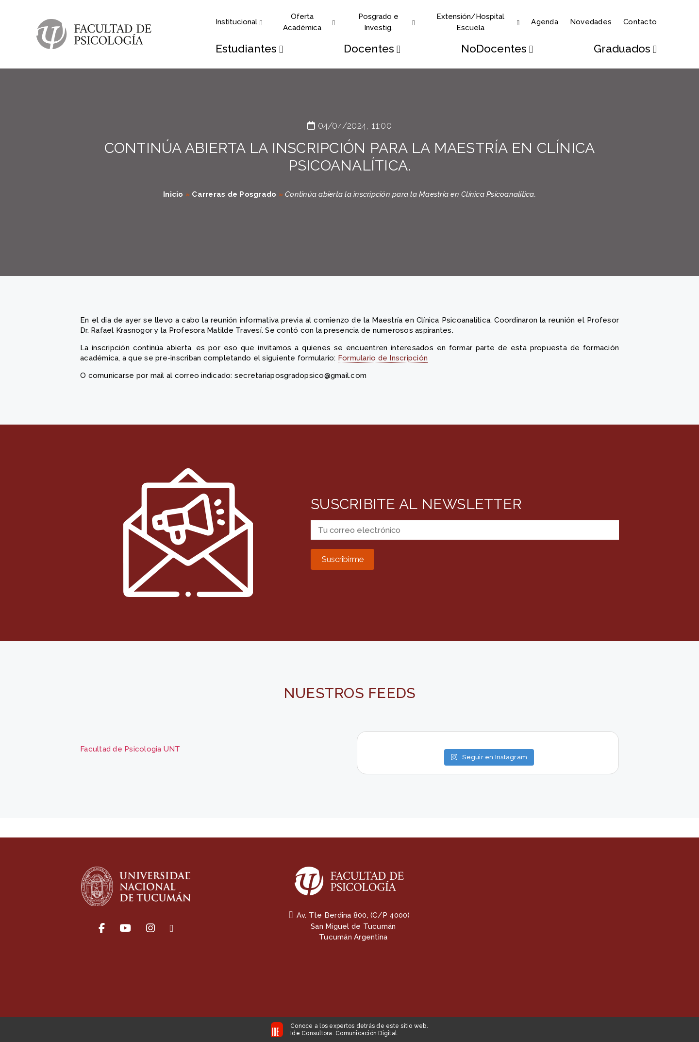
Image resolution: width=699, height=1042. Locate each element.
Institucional (239, 21)
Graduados (625, 48)
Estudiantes (249, 48)
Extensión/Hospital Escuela (477, 22)
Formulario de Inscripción (383, 358)
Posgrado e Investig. (386, 22)
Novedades (591, 21)
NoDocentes (497, 48)
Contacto (640, 21)
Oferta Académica (309, 22)
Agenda (544, 21)
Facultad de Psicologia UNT (130, 749)
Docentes (372, 48)
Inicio (173, 194)
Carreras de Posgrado (234, 194)
